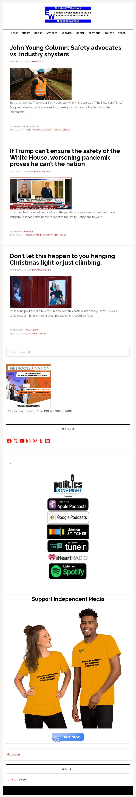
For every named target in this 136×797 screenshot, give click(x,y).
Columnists (31, 126)
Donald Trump (34, 234)
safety (57, 129)
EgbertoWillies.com (68, 15)
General (29, 231)
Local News (31, 329)
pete (28, 129)
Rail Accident (44, 129)
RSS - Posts (18, 779)
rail (34, 129)
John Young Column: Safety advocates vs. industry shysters (57, 51)
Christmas (32, 333)
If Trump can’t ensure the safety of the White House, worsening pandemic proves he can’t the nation (65, 157)
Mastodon (13, 753)
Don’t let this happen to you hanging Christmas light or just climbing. (65, 258)
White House (58, 234)
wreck (66, 129)
